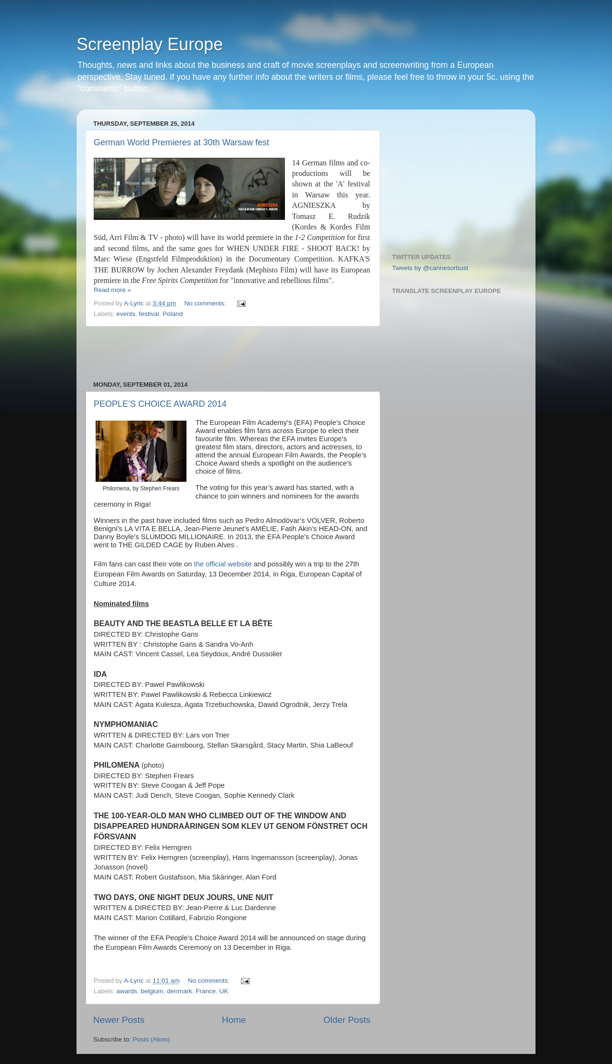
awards (126, 991)
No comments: (206, 303)
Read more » (112, 289)
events (125, 313)
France (206, 991)
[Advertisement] (232, 353)
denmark (179, 991)
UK (224, 991)
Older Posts (347, 1020)
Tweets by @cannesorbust (430, 267)
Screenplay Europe (149, 44)
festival (149, 313)
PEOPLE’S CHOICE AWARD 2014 (160, 404)
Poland (173, 313)
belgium (152, 991)
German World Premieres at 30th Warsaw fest (181, 142)
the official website (221, 564)
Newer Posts (118, 1020)
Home (234, 1020)
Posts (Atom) (151, 1039)
